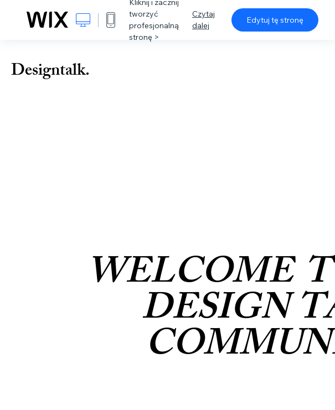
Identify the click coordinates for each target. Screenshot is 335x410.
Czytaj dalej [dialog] (203, 19)
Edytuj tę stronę (274, 20)
